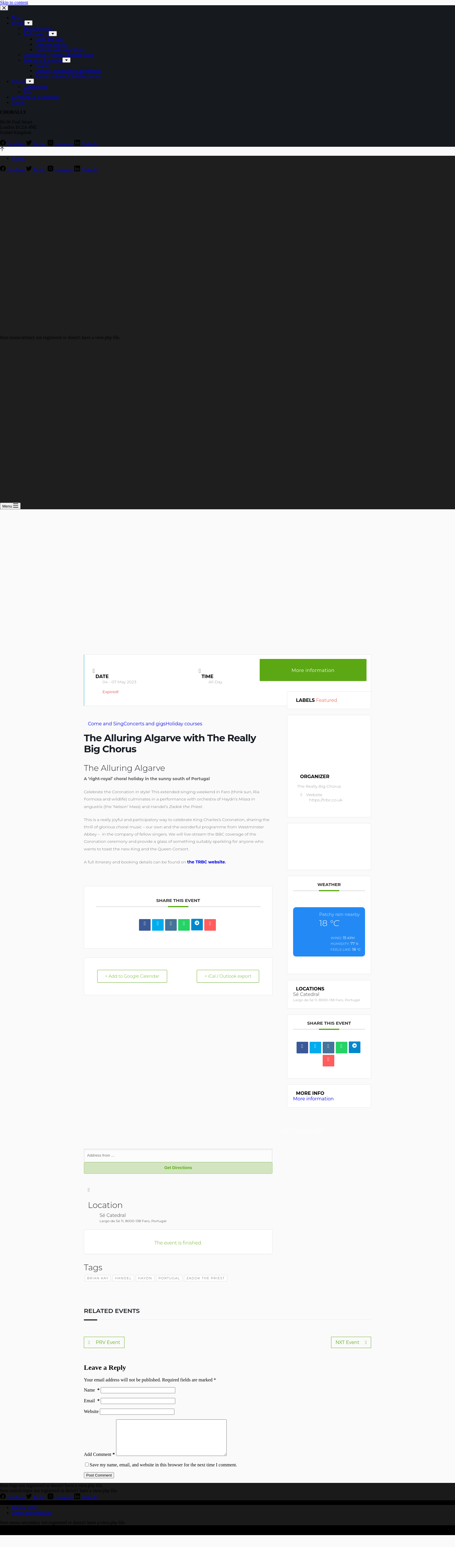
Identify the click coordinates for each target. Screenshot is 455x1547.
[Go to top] (2, 149)
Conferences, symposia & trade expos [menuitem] (58, 54)
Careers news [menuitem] (35, 86)
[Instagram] (61, 144)
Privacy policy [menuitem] (25, 1514)
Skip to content (14, 2)
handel (123, 1278)
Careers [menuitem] (19, 81)
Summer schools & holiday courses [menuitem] (68, 75)
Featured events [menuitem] (38, 28)
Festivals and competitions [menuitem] (59, 49)
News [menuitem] (17, 17)
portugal (169, 1278)
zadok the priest (205, 1278)
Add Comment (99, 1461)
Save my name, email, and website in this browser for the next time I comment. (163, 1472)
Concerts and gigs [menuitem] (51, 44)
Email (92, 1401)
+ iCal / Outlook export (227, 976)
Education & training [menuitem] (42, 60)
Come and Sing (106, 724)
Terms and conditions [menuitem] (32, 1519)
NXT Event (351, 1342)
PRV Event (104, 1342)
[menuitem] (28, 23)
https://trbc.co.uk (325, 800)
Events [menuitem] (18, 23)
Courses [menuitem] (42, 65)
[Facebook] (13, 144)
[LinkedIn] (86, 144)
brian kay (98, 1278)
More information (313, 670)
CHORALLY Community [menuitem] (35, 97)
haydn (145, 1278)
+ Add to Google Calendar (133, 976)
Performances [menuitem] (36, 33)
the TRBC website (206, 862)
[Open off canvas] (10, 506)
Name (92, 1390)
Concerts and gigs (145, 724)
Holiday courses (184, 724)
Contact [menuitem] (19, 102)
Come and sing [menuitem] (49, 39)
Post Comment (99, 1482)
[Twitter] (37, 144)
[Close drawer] (4, 7)
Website (91, 1411)
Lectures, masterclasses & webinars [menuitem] (68, 70)
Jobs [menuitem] (27, 91)
